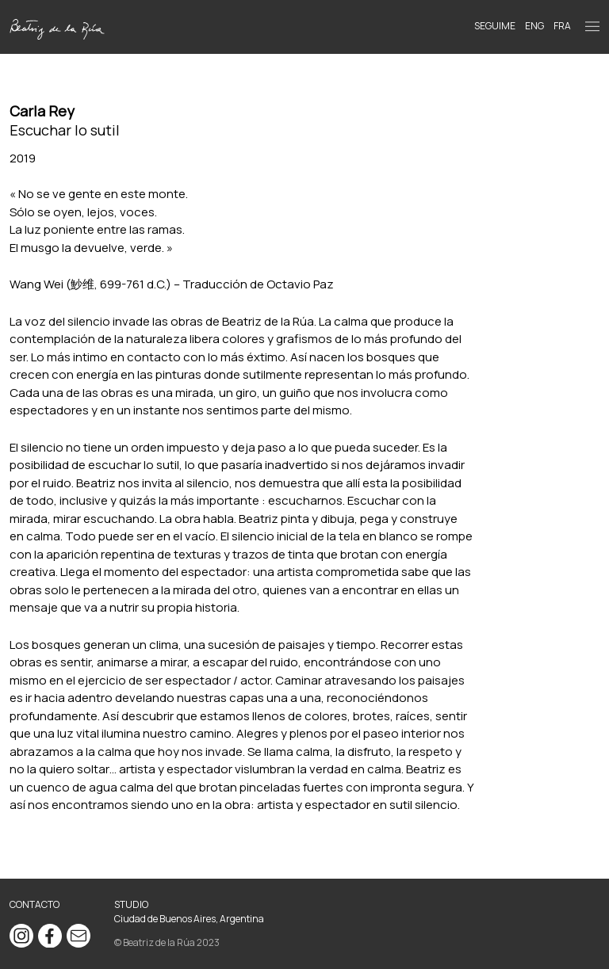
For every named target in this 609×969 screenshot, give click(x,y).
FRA (562, 25)
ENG (534, 25)
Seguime (494, 25)
